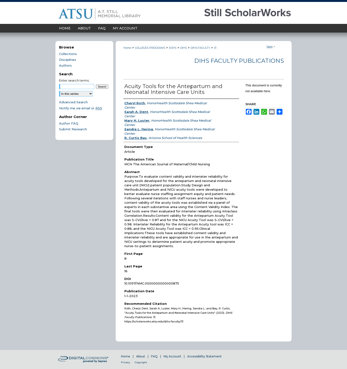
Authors (65, 65)
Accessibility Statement (204, 356)
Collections (68, 54)
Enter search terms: (74, 80)
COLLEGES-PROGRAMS (150, 47)
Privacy (125, 362)
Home (127, 47)
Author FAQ (68, 123)
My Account (172, 356)
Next (270, 46)
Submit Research (73, 129)
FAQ (154, 356)
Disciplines (67, 60)
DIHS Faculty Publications (239, 60)
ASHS (172, 47)
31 (215, 47)
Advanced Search (73, 102)
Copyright (141, 362)
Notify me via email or (80, 108)
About (140, 356)
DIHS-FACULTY (200, 47)
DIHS (183, 47)
